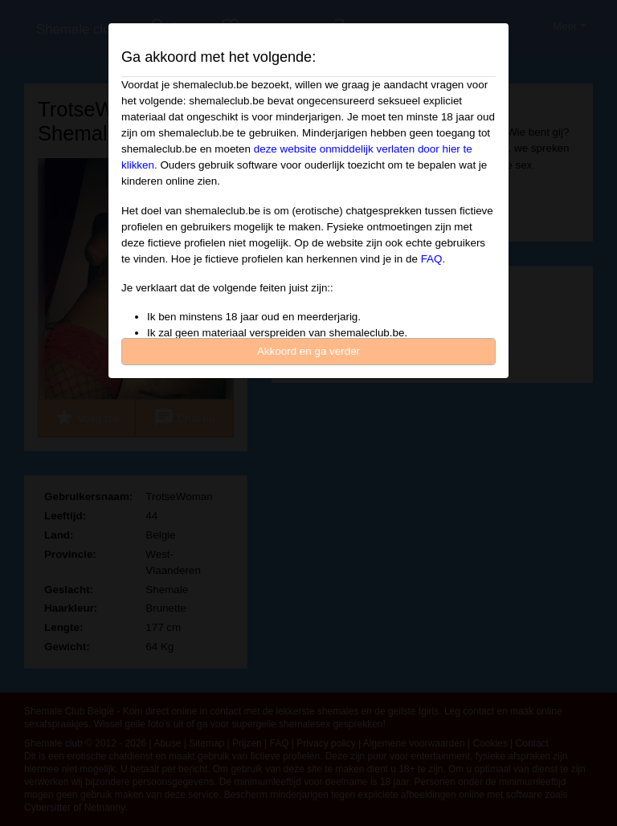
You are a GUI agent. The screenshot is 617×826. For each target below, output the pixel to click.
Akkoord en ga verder (308, 351)
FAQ (432, 259)
